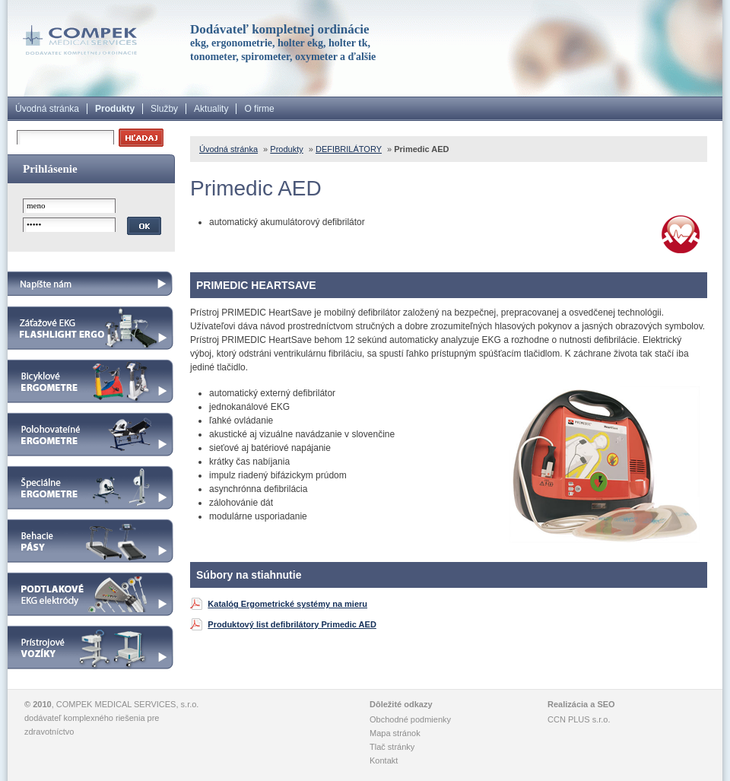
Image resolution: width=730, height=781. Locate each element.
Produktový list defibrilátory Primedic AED (292, 624)
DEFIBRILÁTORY (349, 149)
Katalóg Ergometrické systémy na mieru (287, 603)
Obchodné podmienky (410, 719)
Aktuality (211, 108)
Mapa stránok (395, 733)
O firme (259, 108)
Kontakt (384, 760)
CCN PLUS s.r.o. (579, 719)
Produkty (115, 108)
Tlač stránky (392, 746)
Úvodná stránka (47, 108)
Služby (164, 108)
